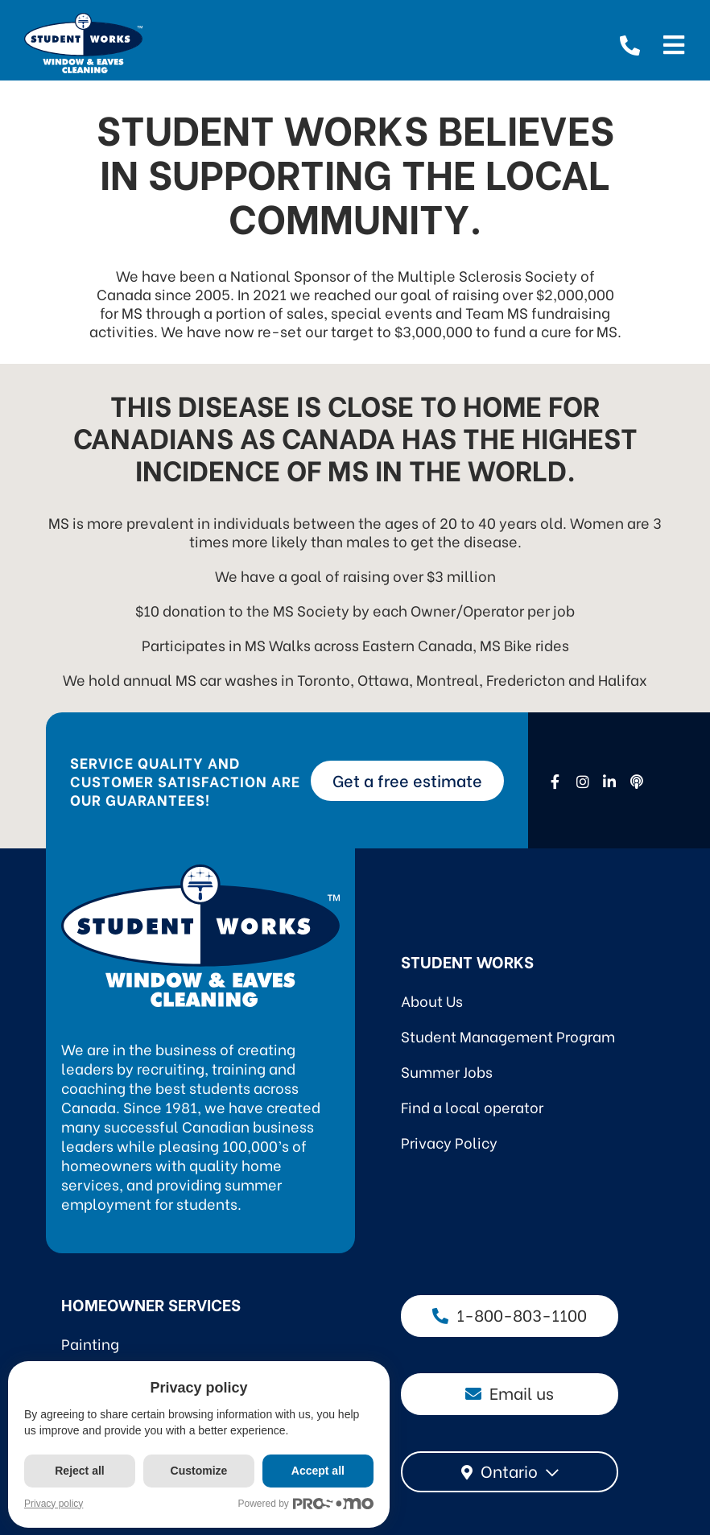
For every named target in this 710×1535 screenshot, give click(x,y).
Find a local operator (472, 1106)
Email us (509, 1392)
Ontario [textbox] (509, 1470)
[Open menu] (674, 43)
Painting (90, 1343)
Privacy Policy (449, 1142)
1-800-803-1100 (509, 1314)
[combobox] (509, 1471)
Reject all (79, 1470)
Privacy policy (53, 1503)
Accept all (318, 1470)
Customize (199, 1470)
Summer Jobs (447, 1071)
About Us (432, 1000)
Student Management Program (508, 1035)
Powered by (306, 1504)
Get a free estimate (407, 779)
